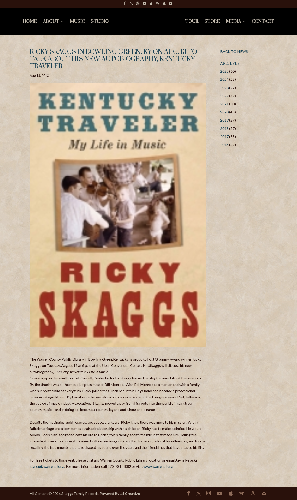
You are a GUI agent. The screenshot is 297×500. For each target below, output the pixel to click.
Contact (263, 22)
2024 (224, 79)
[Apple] (151, 5)
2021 (224, 104)
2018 (224, 128)
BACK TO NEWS (234, 51)
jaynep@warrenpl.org (47, 466)
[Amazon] (164, 5)
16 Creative (130, 493)
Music (77, 22)
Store (212, 22)
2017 (224, 136)
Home (30, 22)
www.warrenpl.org (158, 466)
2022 (224, 95)
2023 (224, 87)
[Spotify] (157, 5)
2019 (224, 120)
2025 (224, 71)
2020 (224, 112)
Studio (100, 22)
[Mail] (170, 5)
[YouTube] (144, 5)
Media (233, 22)
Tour (191, 22)
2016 (224, 144)
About (51, 22)
